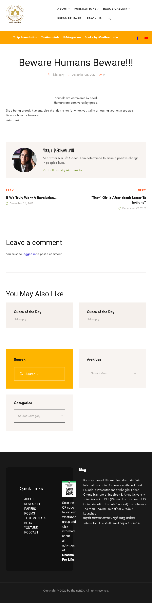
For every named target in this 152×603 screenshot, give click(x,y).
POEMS (29, 513)
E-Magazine (72, 37)
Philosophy (58, 74)
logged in (29, 254)
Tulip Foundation (25, 37)
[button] (109, 19)
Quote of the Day (27, 312)
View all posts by (63, 170)
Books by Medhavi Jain (101, 37)
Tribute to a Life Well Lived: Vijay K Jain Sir (111, 523)
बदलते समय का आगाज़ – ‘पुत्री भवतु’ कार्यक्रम (109, 518)
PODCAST (31, 532)
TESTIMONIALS (35, 518)
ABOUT (29, 499)
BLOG (28, 523)
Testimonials (50, 37)
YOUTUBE (31, 528)
